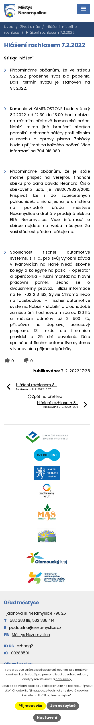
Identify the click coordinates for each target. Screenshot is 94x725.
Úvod (8, 26)
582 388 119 (20, 620)
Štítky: (10, 58)
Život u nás (30, 26)
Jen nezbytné (63, 705)
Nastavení (47, 717)
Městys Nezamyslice (31, 634)
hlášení (26, 58)
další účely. (63, 679)
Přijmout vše (30, 705)
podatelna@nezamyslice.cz (35, 627)
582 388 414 (43, 620)
